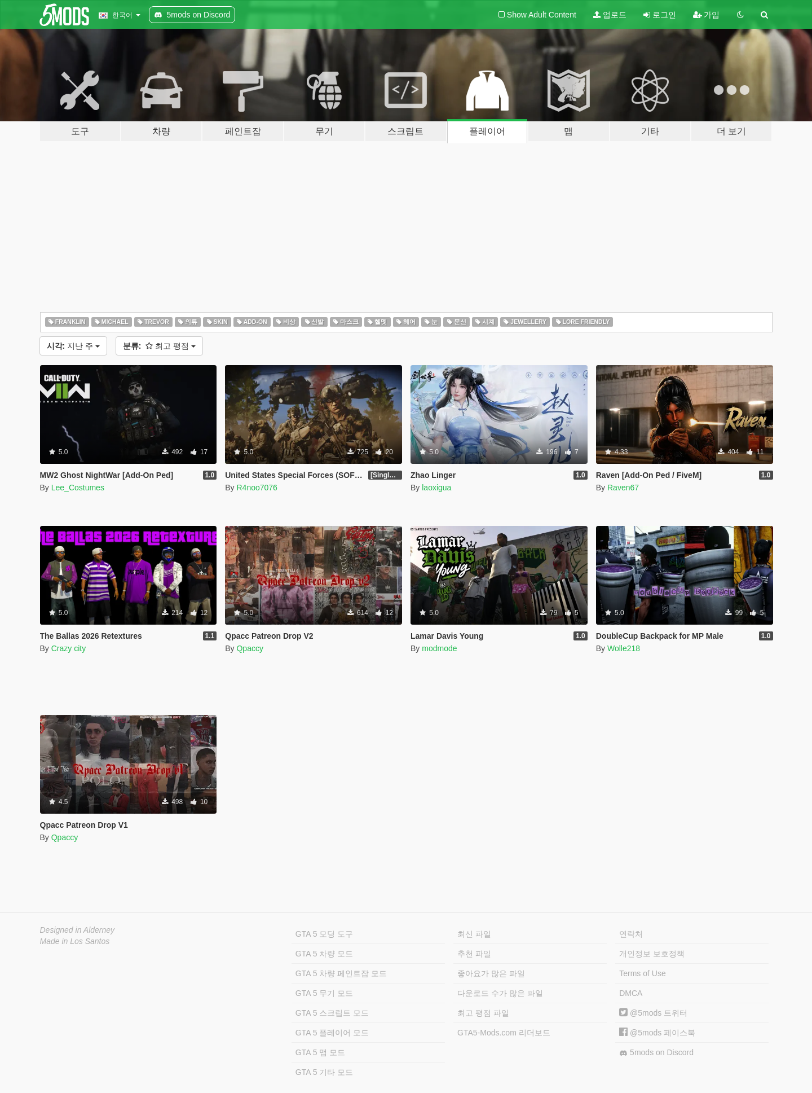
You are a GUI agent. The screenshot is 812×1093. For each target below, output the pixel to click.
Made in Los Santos (75, 941)
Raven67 (623, 487)
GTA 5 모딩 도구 (324, 933)
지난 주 (73, 345)
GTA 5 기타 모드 (324, 1072)
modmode (439, 648)
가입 (706, 14)
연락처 (631, 933)
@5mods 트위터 (653, 1013)
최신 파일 (474, 933)
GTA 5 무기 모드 (324, 993)
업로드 (609, 14)
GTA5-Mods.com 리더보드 (503, 1032)
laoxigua (436, 487)
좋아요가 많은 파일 (491, 973)
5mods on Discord (656, 1052)
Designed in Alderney (77, 929)
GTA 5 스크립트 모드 (332, 1012)
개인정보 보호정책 (652, 953)
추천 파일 (474, 953)
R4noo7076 (256, 487)
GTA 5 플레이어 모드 (332, 1032)
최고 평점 (159, 345)
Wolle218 (623, 648)
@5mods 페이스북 (657, 1033)
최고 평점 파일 (483, 1012)
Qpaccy (249, 648)
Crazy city (68, 648)
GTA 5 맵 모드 (320, 1052)
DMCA (630, 993)
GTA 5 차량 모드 (324, 953)
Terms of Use (642, 973)
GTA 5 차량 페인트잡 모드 (341, 973)
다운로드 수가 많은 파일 (500, 993)
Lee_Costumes (77, 487)
